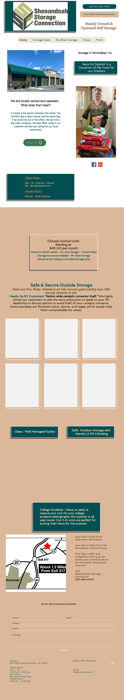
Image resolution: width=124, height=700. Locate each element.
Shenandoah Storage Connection (88, 575)
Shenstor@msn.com (83, 672)
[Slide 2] (31, 88)
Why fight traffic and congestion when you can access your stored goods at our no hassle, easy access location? (91, 559)
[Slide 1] (29, 88)
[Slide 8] (42, 88)
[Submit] (63, 650)
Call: (77, 571)
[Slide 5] (36, 88)
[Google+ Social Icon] (100, 164)
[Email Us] (34, 142)
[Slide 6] (40, 88)
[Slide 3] (33, 88)
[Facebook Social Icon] (94, 164)
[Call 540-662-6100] (99, 6)
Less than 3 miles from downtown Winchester (88, 538)
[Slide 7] (38, 88)
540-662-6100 (84, 579)
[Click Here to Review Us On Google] (99, 14)
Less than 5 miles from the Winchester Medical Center (91, 547)
